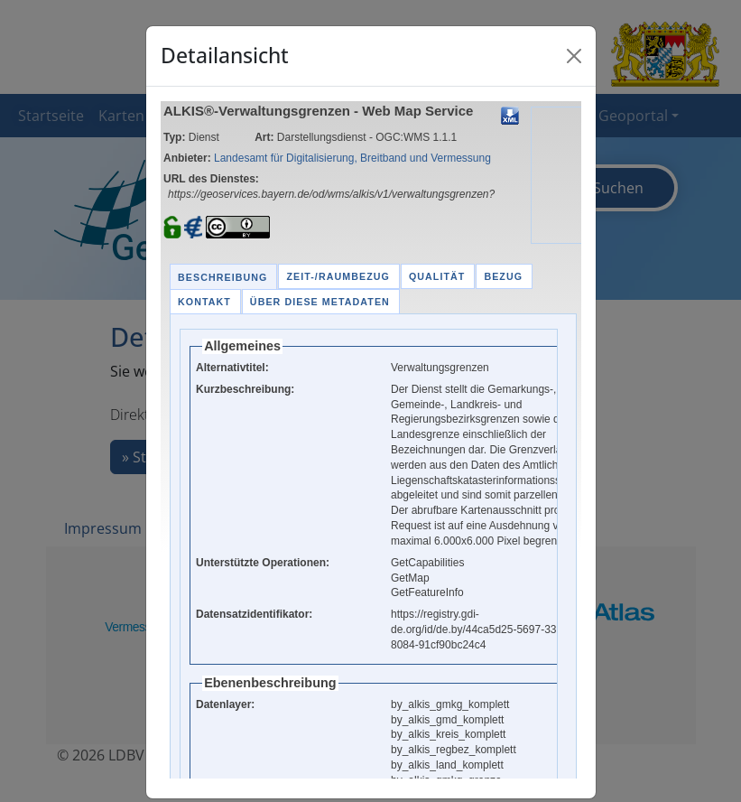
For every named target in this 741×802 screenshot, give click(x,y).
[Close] (574, 56)
